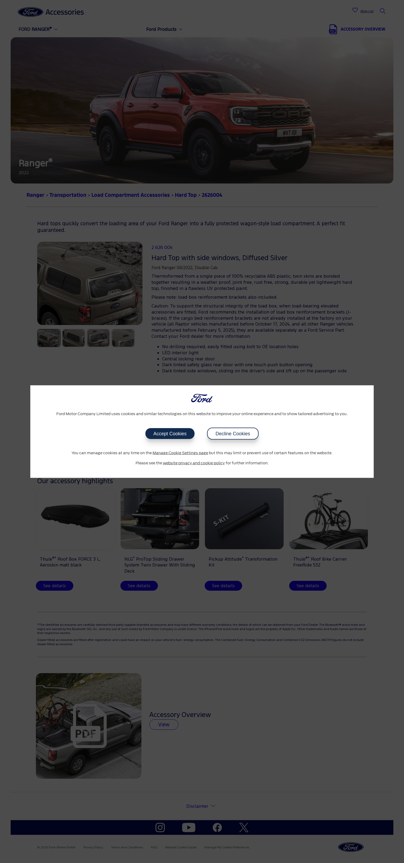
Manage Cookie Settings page (180, 453)
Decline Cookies (233, 433)
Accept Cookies (170, 433)
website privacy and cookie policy (194, 463)
